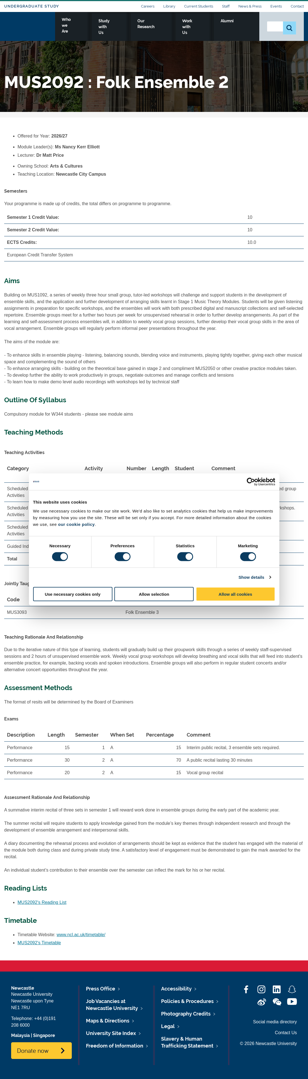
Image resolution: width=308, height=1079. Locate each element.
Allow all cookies (235, 594)
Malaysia (20, 1035)
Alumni (242, 27)
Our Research (173, 27)
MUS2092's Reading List (42, 902)
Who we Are (98, 27)
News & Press (250, 6)
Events (276, 6)
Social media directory (275, 1021)
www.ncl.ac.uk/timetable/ (81, 934)
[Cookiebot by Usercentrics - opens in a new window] (250, 482)
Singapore (44, 1035)
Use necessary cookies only (72, 594)
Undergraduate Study (31, 6)
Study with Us (135, 27)
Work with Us (211, 27)
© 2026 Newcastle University (268, 1043)
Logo (29, 25)
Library (169, 6)
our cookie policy (76, 524)
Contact (297, 6)
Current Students (198, 6)
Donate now (32, 1050)
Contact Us (286, 1032)
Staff (226, 6)
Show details (251, 577)
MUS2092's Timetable (39, 942)
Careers (147, 6)
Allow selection (154, 594)
